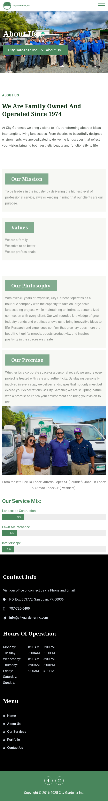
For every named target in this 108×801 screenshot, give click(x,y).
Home (11, 716)
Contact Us (15, 748)
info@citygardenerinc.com (28, 617)
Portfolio (13, 740)
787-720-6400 (19, 608)
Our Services (16, 732)
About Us (14, 724)
